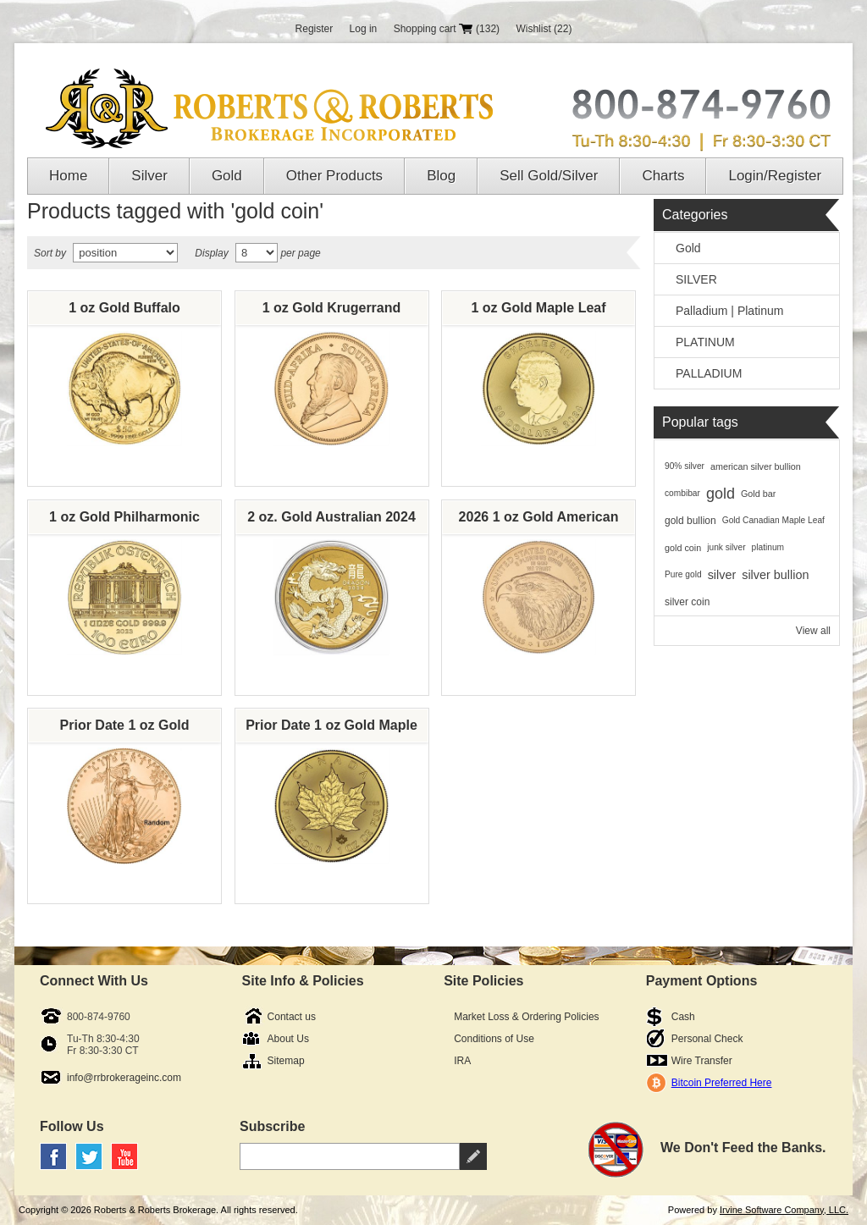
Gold (227, 176)
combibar (682, 493)
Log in (364, 29)
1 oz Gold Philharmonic (124, 517)
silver (722, 575)
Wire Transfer (701, 1061)
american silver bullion (755, 466)
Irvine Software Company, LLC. (784, 1210)
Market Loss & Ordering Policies (526, 1017)
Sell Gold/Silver (549, 176)
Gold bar (758, 493)
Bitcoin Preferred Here (721, 1083)
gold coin (683, 548)
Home (68, 176)
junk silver (726, 547)
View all (813, 631)
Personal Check (707, 1039)
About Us (288, 1039)
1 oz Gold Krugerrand (331, 308)
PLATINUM (705, 342)
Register (314, 29)
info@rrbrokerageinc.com (124, 1078)
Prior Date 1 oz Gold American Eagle (125, 730)
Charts (663, 176)
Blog (441, 176)
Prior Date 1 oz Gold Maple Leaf (331, 730)
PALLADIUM (709, 373)
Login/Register (774, 176)
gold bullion (690, 521)
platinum (768, 547)
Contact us (292, 1017)
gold (720, 493)
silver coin (687, 602)
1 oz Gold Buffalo (124, 308)
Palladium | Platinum (729, 310)
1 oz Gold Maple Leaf (538, 308)
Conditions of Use (494, 1039)
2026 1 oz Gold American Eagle (539, 521)
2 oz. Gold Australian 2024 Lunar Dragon (331, 521)
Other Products (334, 176)
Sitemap (286, 1061)
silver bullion (775, 575)
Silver (149, 176)
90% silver (684, 466)
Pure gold (683, 574)
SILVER (696, 279)
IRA (462, 1061)
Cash (683, 1017)
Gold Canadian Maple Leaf (773, 520)
